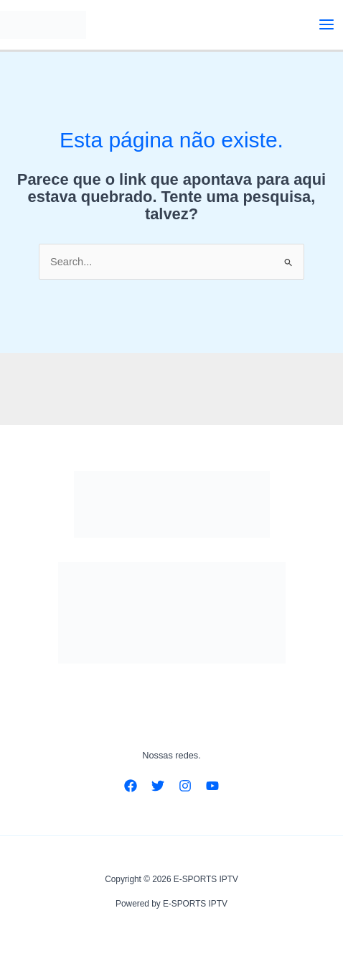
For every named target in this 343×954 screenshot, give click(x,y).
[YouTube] (212, 785)
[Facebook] (130, 785)
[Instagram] (185, 785)
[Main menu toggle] (326, 25)
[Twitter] (157, 785)
